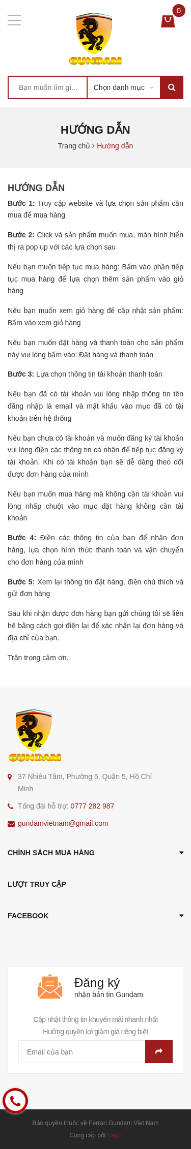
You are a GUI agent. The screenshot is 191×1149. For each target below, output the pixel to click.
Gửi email (158, 1051)
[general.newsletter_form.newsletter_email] (95, 1051)
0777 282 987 (93, 806)
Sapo (114, 1135)
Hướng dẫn (36, 188)
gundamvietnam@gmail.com (63, 823)
